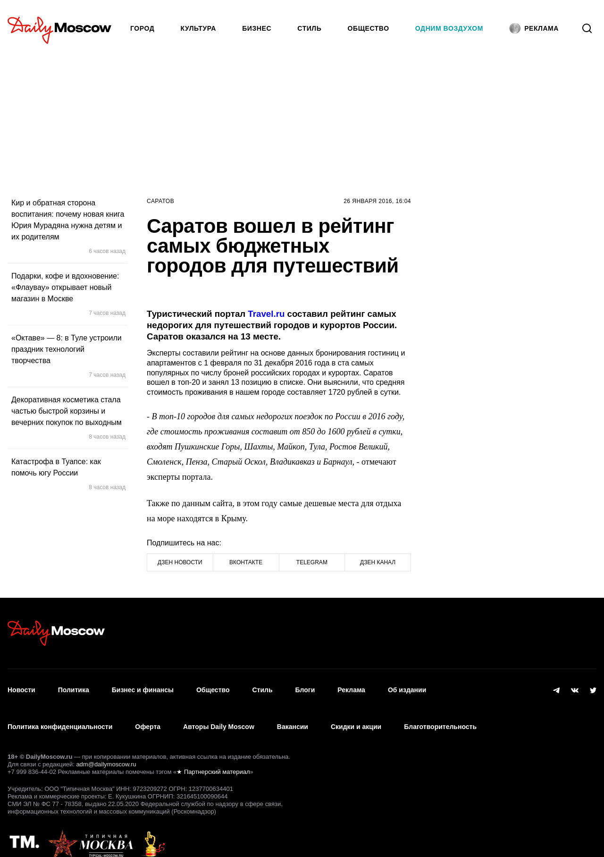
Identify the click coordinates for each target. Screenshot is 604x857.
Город (142, 28)
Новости (21, 686)
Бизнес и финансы (143, 686)
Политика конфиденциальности (60, 714)
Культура (199, 28)
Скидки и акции (356, 714)
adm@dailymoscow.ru (106, 747)
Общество (368, 28)
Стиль (309, 28)
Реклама (351, 686)
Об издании (407, 686)
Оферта (147, 714)
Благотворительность (440, 714)
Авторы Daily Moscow (218, 714)
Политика (73, 686)
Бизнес (256, 28)
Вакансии (292, 714)
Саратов (160, 201)
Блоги (305, 686)
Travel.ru (267, 314)
